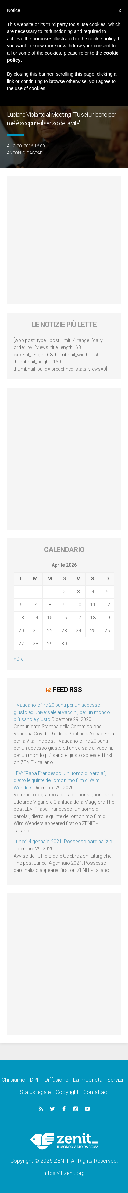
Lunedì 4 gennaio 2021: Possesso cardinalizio (63, 841)
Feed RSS (67, 690)
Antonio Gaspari (25, 152)
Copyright (67, 1092)
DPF (35, 1080)
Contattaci (95, 1092)
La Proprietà (87, 1080)
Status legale (35, 1092)
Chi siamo (13, 1080)
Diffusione (56, 1080)
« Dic (19, 659)
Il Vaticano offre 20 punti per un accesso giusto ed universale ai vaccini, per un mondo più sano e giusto (62, 712)
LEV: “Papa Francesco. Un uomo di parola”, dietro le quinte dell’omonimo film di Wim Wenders (60, 780)
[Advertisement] (64, 240)
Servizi (115, 1080)
